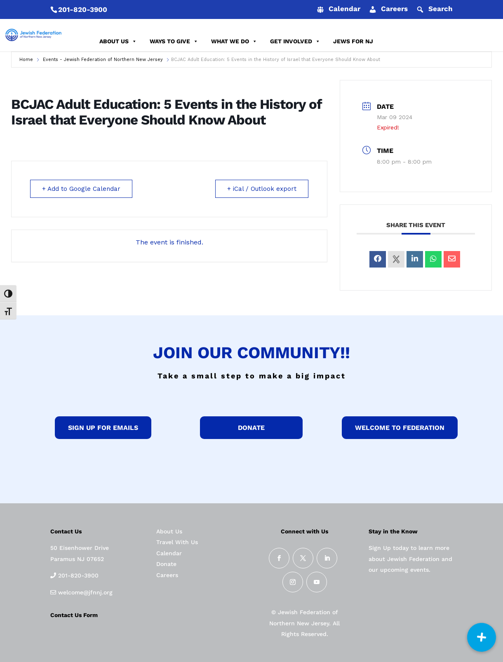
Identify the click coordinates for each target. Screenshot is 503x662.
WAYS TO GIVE (174, 41)
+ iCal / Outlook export (261, 188)
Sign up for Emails (103, 428)
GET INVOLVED (295, 41)
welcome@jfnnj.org (84, 592)
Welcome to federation (399, 428)
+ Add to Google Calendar (81, 188)
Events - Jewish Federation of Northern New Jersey (103, 59)
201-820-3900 (82, 9)
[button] (481, 637)
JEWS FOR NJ (353, 41)
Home (26, 59)
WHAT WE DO (234, 41)
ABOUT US (118, 41)
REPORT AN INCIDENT (453, 41)
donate (251, 428)
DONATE (397, 41)
